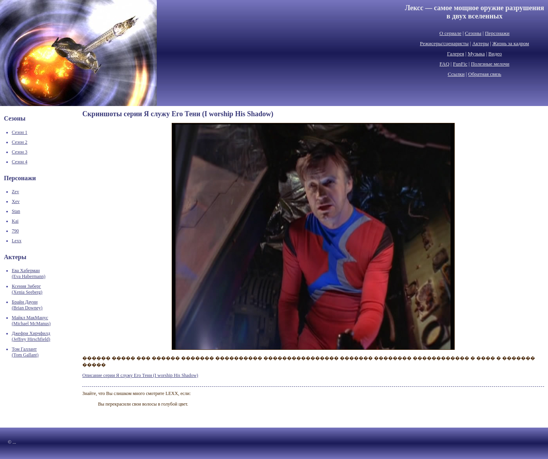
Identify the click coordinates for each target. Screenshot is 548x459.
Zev (15, 191)
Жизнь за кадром (510, 43)
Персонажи (497, 33)
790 (15, 231)
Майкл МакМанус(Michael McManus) (31, 320)
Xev (16, 201)
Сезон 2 (19, 142)
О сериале (450, 33)
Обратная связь (484, 74)
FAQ (444, 64)
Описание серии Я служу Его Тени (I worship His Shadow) (140, 375)
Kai (15, 221)
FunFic (460, 64)
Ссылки (456, 74)
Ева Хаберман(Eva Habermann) (28, 273)
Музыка (476, 54)
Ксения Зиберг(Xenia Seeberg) (27, 289)
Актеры (480, 43)
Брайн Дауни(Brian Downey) (27, 305)
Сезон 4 (19, 162)
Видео (495, 54)
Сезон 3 (19, 152)
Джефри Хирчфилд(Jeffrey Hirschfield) (31, 336)
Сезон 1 (19, 132)
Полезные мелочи (490, 64)
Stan (16, 211)
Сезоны (473, 33)
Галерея (456, 54)
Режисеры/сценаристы (444, 43)
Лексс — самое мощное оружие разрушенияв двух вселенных (474, 12)
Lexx (17, 240)
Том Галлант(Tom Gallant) (25, 352)
